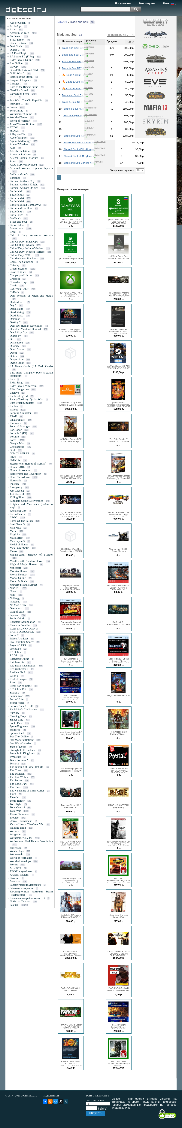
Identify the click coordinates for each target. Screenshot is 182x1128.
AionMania (89, 47)
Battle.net (15, 36)
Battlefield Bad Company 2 (25, 204)
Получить (95, 1112)
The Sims (15, 787)
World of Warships (20, 861)
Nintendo (15, 601)
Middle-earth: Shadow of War (26, 560)
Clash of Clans (18, 271)
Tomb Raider (17, 800)
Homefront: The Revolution (25, 473)
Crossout (15, 278)
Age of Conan (18, 22)
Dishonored (16, 342)
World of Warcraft (20, 120)
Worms (14, 864)
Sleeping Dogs (18, 716)
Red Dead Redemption (23, 665)
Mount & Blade (18, 581)
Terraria (14, 763)
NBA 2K (15, 588)
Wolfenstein (16, 854)
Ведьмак (15, 881)
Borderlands (16, 228)
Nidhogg (15, 598)
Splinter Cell (17, 733)
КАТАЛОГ (62, 22)
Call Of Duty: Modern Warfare (27, 251)
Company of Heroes (21, 275)
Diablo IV (15, 335)
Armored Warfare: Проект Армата (31, 167)
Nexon (13, 591)
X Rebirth (15, 867)
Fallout (14, 409)
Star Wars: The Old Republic (26, 100)
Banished (15, 177)
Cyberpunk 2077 (19, 288)
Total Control (17, 807)
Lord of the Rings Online (24, 86)
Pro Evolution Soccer (22, 641)
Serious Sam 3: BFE (21, 706)
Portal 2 (14, 635)
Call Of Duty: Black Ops (24, 241)
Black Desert (17, 39)
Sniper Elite (16, 719)
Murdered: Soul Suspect (23, 584)
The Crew (15, 770)
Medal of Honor (19, 544)
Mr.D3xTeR (89, 121)
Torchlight (15, 804)
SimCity (14, 712)
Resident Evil (17, 672)
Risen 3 (14, 675)
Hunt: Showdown (19, 477)
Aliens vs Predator (20, 154)
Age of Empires (19, 137)
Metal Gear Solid (19, 547)
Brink (13, 231)
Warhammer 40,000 (21, 837)
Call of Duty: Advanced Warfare (31, 235)
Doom (13, 352)
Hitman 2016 (17, 466)
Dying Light (17, 362)
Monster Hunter (19, 571)
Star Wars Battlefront (22, 739)
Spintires (15, 729)
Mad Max (15, 527)
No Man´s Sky (18, 604)
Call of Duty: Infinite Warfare (26, 248)
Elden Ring (16, 382)
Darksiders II (17, 301)
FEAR (13, 416)
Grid (12, 450)
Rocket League (18, 679)
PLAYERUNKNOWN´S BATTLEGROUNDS (24, 630)
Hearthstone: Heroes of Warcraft (28, 463)
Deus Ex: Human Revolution (26, 325)
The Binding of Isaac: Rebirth (26, 766)
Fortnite (14, 436)
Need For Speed (19, 90)
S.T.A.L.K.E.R (18, 689)
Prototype (15, 648)
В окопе (14, 878)
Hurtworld (16, 480)
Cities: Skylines (19, 268)
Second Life (16, 699)
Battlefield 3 (17, 194)
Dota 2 (13, 356)
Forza (13, 439)
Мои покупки (147, 3)
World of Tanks (18, 117)
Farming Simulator (20, 412)
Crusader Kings (18, 282)
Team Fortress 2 (19, 760)
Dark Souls (16, 46)
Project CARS (18, 645)
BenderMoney (90, 114)
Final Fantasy (17, 419)
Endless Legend (19, 396)
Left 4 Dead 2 (17, 514)
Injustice (15, 483)
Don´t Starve (17, 349)
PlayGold (98, 162)
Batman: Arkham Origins (24, 187)
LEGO (13, 517)
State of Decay (18, 746)
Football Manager (20, 426)
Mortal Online (18, 577)
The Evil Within (19, 777)
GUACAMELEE (19, 453)
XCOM (14, 127)
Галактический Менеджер (25, 884)
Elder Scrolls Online (21, 59)
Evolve (14, 406)
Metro (13, 551)
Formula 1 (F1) (18, 433)
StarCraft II (16, 103)
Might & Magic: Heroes (23, 564)
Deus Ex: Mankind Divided (25, 329)
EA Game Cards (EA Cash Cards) (31, 366)
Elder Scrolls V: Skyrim (23, 385)
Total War (15, 810)
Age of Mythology (20, 140)
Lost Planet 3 (17, 524)
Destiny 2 (15, 322)
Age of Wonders (19, 144)
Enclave (14, 392)
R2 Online (15, 652)
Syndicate (15, 756)
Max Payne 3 (17, 541)
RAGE (13, 655)
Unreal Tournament (21, 820)
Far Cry (14, 66)
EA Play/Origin (18, 53)
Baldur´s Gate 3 (19, 174)
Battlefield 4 (17, 198)
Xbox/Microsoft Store (22, 124)
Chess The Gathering (21, 261)
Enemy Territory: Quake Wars (27, 399)
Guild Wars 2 (17, 73)
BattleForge (16, 214)
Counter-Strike (18, 42)
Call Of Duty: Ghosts (22, 244)
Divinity (14, 345)
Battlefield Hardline (21, 208)
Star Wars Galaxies (20, 743)
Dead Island (16, 308)
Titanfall (14, 797)
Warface (14, 831)
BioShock (15, 218)
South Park (16, 722)
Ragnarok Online (19, 658)
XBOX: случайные (21, 871)
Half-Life (15, 460)
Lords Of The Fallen (21, 520)
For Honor (16, 429)
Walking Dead (18, 827)
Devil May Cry (18, 332)
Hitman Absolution (20, 470)
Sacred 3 (15, 692)
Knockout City (18, 510)
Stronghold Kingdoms (22, 753)
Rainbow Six (17, 662)
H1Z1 (13, 456)
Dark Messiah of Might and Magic (31, 295)
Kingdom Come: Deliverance (26, 500)
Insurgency (16, 487)
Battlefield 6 (17, 201)
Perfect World (17, 618)
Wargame (15, 834)
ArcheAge (15, 26)
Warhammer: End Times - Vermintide (31, 841)
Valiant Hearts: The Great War (27, 824)
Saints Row (16, 695)
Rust (12, 682)
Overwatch (16, 608)
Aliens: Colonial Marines (24, 157)
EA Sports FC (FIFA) (22, 56)
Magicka (15, 534)
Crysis (13, 285)
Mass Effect (16, 537)
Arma (13, 29)
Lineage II (15, 83)
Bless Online (17, 225)
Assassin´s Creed (19, 32)
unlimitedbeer (90, 108)
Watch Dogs (16, 850)
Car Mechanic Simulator (23, 258)
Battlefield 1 (17, 191)
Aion (12, 147)
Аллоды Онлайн (19, 874)
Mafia (13, 530)
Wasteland (15, 847)
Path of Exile (17, 611)
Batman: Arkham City (22, 181)
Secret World (17, 702)
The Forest (16, 780)
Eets (12, 379)
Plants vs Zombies (20, 625)
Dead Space (16, 315)
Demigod (15, 318)
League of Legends (20, 80)
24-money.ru (90, 135)
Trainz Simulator (19, 814)
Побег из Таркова (20, 901)
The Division (17, 773)
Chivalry (15, 265)
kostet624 (88, 74)
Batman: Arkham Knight (24, 184)
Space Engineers (19, 726)
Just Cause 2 (17, 490)
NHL (13, 594)
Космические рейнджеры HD (27, 898)
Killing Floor (17, 497)
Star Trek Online (19, 736)
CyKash (14, 292)
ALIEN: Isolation (19, 151)
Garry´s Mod (17, 443)
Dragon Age (16, 359)
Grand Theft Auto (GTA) (24, 70)
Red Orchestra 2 (19, 668)
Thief (13, 793)
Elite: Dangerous (19, 389)
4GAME (15, 130)
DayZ (13, 305)
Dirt (12, 339)
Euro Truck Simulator (22, 402)
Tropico (14, 817)
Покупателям (123, 3)
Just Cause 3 (17, 493)
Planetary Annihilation (22, 621)
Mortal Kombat (18, 574)
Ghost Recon (17, 446)
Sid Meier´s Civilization (23, 709)
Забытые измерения (21, 888)
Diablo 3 (15, 49)
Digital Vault (99, 148)
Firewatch (15, 423)
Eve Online (16, 63)
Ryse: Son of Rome (21, 685)
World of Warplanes (21, 857)
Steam (13, 107)
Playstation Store (19, 93)
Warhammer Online (21, 113)
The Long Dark (18, 783)
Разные (14, 904)
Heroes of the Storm (21, 76)
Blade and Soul (18, 221)
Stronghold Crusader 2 (22, 749)
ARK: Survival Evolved (23, 164)
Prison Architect (19, 638)
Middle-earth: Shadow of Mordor (31, 554)
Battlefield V (17, 211)
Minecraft (15, 567)
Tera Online (16, 110)
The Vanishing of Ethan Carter (27, 790)
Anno (13, 161)
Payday (14, 615)
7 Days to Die (17, 134)
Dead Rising (17, 312)
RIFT (13, 97)
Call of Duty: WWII (21, 255)
